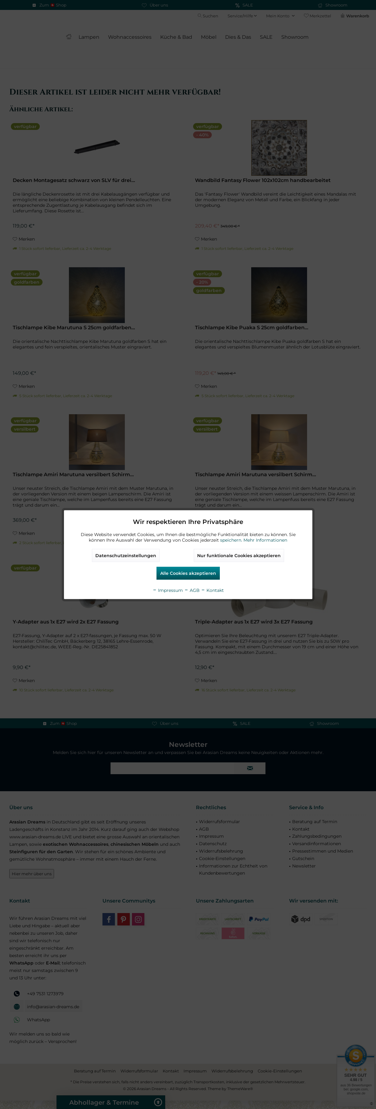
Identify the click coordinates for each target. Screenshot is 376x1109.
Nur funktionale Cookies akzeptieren (239, 555)
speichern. (231, 540)
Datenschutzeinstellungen (125, 555)
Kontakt (212, 590)
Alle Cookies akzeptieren (188, 573)
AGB (192, 590)
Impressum (167, 590)
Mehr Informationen (265, 540)
